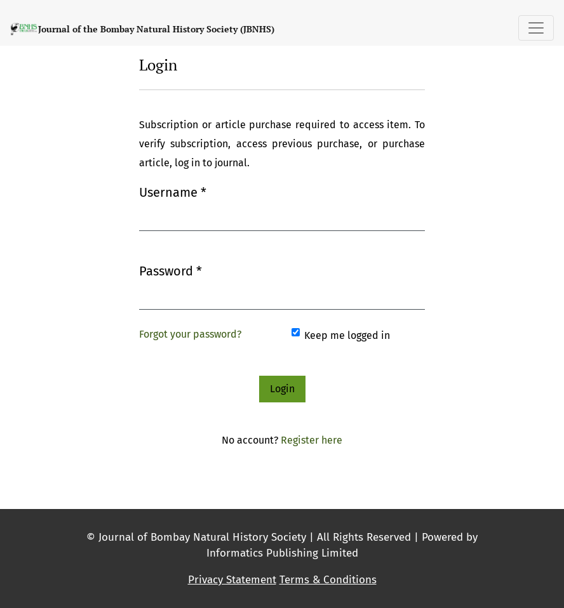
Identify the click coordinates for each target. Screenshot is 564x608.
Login (282, 389)
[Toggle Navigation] (536, 28)
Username (172, 191)
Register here (311, 440)
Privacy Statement (232, 579)
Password (170, 270)
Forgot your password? (190, 334)
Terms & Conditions (328, 579)
